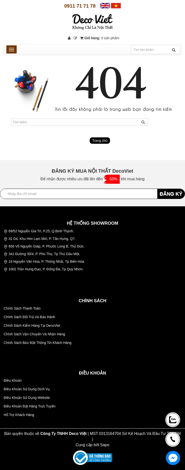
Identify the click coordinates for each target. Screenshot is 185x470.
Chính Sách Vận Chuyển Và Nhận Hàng (34, 334)
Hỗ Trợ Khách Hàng (19, 415)
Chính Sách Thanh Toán (22, 308)
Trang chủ (100, 141)
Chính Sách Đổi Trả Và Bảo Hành (29, 317)
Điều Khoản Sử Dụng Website (27, 398)
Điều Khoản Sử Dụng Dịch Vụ (27, 389)
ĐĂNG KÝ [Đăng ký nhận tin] (171, 193)
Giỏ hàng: (99, 38)
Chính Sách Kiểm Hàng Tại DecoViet (32, 325)
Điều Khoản (13, 380)
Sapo (104, 445)
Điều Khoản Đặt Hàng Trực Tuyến (29, 406)
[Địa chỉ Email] (92, 194)
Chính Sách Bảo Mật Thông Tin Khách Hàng (37, 343)
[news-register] (172, 419)
